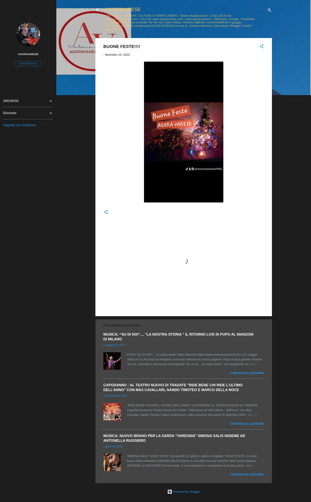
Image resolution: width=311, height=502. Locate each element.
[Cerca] (269, 11)
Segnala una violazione (19, 125)
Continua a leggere (247, 373)
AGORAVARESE (123, 9)
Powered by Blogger (183, 491)
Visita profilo (28, 63)
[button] (261, 47)
